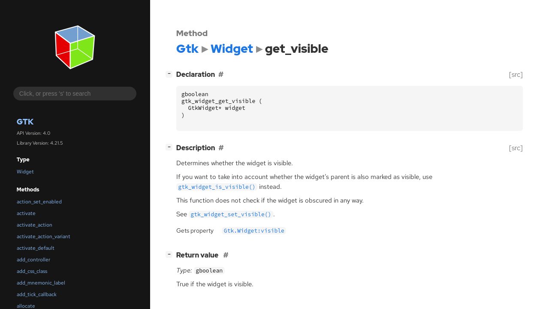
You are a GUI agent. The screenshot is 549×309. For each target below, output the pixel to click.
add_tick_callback (37, 294)
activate (26, 213)
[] (171, 73)
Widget (25, 171)
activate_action (34, 224)
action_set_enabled (39, 201)
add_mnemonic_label (41, 282)
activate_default (35, 248)
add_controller (33, 259)
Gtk (25, 121)
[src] (516, 74)
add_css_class (32, 271)
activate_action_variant (43, 236)
